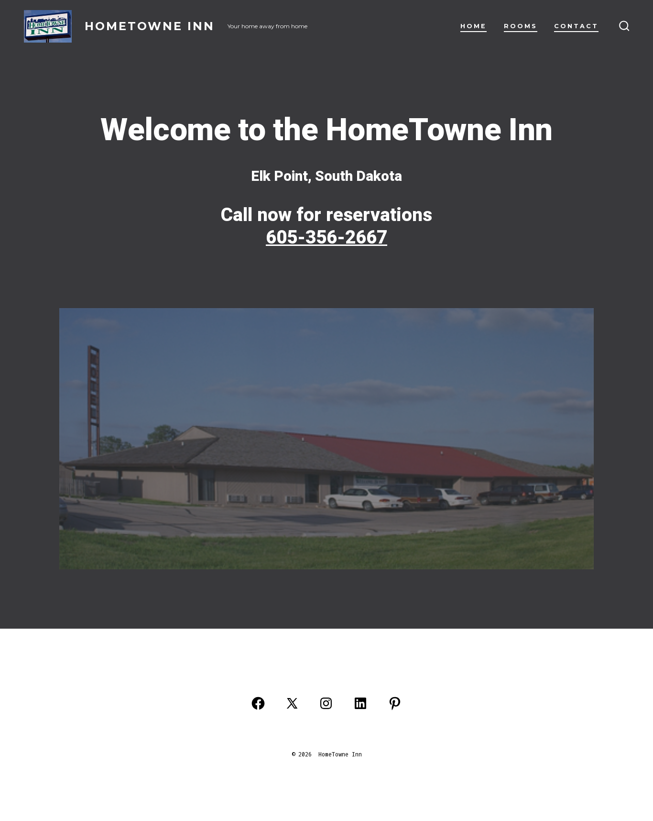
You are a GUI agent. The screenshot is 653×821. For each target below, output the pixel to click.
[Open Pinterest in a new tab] (395, 703)
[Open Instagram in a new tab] (326, 703)
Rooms (520, 26)
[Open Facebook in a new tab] (258, 703)
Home (473, 26)
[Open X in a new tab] (292, 703)
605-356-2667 (326, 237)
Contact (576, 26)
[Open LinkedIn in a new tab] (360, 703)
